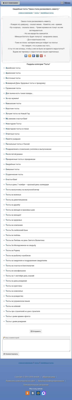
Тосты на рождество (14, 296)
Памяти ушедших (13, 139)
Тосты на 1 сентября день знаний (20, 276)
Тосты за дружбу (13, 205)
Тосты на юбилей (13, 306)
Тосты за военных (13, 195)
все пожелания (10, 3)
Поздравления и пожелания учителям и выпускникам (28, 149)
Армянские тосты (13, 73)
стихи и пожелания (26, 13)
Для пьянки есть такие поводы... (19, 93)
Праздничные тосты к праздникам (20, 159)
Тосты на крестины (14, 286)
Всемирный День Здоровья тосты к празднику (25, 83)
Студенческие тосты (14, 174)
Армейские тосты (13, 68)
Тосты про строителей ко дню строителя (23, 311)
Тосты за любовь (13, 235)
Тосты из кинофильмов (16, 271)
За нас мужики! (12, 98)
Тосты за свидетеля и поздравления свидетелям (26, 261)
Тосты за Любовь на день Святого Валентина (25, 240)
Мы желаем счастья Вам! (16, 119)
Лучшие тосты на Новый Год (18, 114)
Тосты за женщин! (13, 215)
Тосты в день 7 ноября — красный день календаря (27, 184)
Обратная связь (49, 377)
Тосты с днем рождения (16, 321)
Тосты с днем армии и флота (18, 316)
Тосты (36, 13)
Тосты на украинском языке (18, 301)
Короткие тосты (12, 108)
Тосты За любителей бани (17, 230)
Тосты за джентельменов (16, 200)
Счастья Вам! (11, 179)
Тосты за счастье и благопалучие (20, 266)
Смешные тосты (12, 169)
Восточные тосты (13, 78)
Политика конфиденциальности (51, 381)
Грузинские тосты (13, 88)
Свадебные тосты (47, 13)
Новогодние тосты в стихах (17, 129)
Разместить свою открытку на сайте (20, 381)
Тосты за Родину (13, 250)
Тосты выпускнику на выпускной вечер (22, 190)
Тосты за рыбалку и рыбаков (18, 255)
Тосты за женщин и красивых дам (20, 210)
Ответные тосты (12, 134)
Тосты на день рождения (16, 281)
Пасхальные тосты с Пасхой (18, 144)
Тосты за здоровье (14, 220)
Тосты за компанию (14, 225)
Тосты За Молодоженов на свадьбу (21, 245)
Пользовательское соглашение (36, 385)
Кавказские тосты (13, 103)
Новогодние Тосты (13, 124)
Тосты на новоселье (14, 291)
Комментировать (11, 354)
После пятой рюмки (14, 154)
